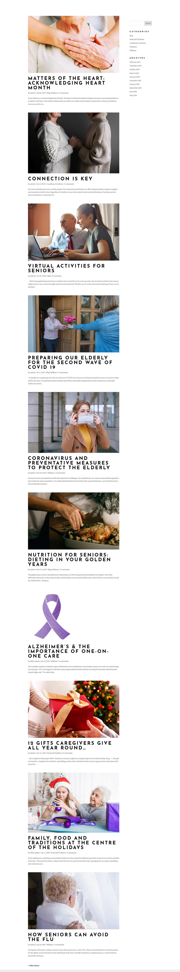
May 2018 (133, 95)
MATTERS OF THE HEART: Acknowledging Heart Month (67, 83)
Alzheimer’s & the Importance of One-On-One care (68, 652)
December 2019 (135, 81)
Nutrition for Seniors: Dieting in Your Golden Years (69, 560)
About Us (103, 5)
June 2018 (133, 92)
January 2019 (134, 84)
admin (32, 93)
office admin (35, 661)
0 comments (64, 93)
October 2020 (135, 69)
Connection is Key (60, 179)
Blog (149, 5)
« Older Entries (33, 966)
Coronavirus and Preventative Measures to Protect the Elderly (69, 463)
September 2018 (136, 88)
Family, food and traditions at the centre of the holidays (72, 843)
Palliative (133, 47)
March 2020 (134, 73)
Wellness (54, 93)
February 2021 (135, 62)
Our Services (118, 5)
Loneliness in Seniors (55, 184)
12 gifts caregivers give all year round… (70, 746)
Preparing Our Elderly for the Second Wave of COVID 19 (70, 363)
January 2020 (135, 77)
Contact (172, 5)
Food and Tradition (54, 753)
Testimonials (135, 5)
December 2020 (136, 66)
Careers (160, 5)
